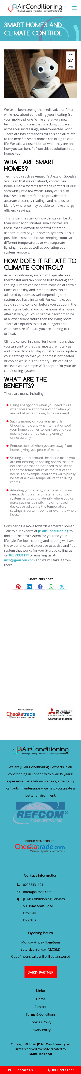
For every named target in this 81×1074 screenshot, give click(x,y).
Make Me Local (40, 1054)
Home (40, 999)
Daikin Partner (40, 972)
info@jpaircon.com (19, 560)
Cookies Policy (40, 1022)
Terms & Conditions (41, 1014)
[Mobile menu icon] (74, 8)
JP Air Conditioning (53, 531)
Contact (40, 1006)
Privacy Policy (40, 1030)
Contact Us (20, 1070)
